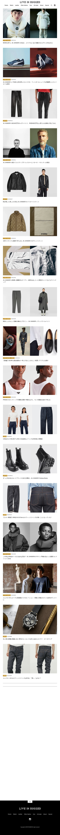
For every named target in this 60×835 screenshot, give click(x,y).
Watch (11, 5)
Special (47, 5)
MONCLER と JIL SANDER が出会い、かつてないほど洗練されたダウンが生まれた (28, 43)
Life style (36, 5)
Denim (6, 5)
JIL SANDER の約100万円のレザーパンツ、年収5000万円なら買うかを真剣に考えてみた (29, 123)
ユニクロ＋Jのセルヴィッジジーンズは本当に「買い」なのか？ (22, 678)
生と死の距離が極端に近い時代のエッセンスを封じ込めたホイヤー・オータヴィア (27, 639)
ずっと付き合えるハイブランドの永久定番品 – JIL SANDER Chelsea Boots (25, 478)
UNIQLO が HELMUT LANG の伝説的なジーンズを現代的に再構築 (22, 439)
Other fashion (24, 5)
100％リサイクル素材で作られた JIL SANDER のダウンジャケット (23, 241)
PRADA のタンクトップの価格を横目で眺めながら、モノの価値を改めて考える (26, 400)
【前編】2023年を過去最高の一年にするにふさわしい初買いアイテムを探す (25, 360)
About (41, 5)
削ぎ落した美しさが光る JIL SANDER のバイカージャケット (21, 201)
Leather (17, 5)
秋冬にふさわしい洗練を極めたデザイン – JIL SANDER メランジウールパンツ (26, 321)
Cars (31, 5)
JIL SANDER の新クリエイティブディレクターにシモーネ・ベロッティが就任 (26, 162)
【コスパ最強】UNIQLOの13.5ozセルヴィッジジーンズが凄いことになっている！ (27, 517)
